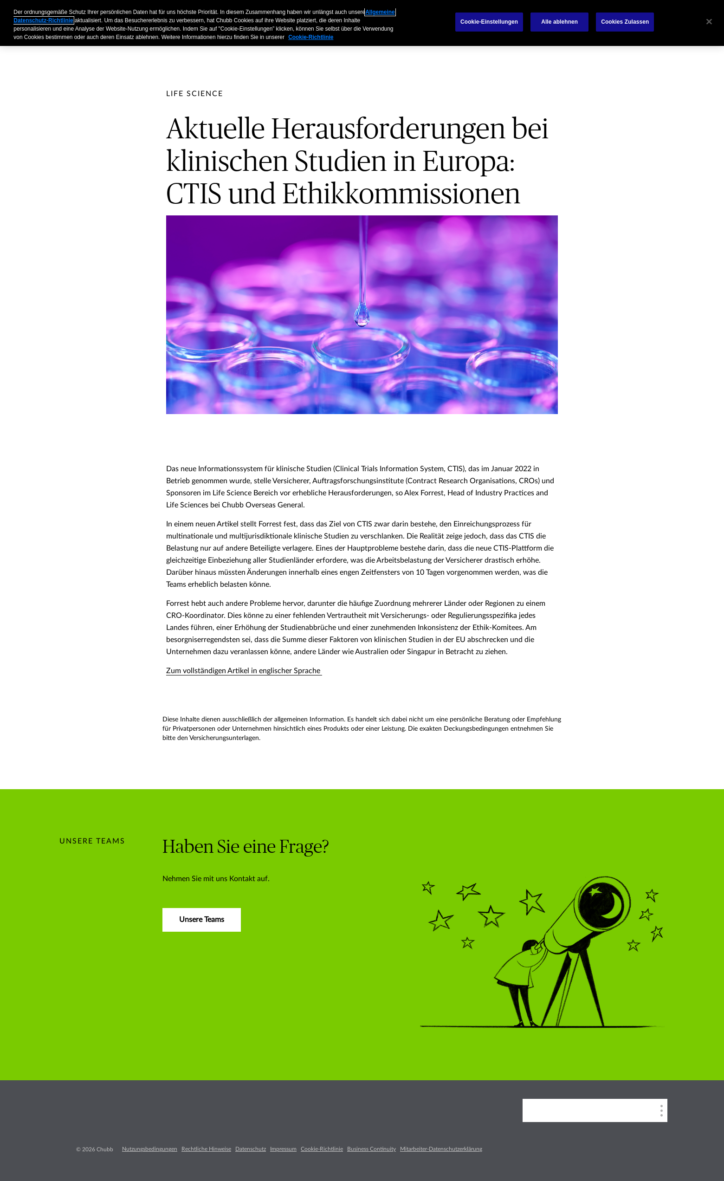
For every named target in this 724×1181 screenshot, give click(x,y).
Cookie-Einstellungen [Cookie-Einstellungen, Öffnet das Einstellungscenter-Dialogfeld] (489, 22)
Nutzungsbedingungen (149, 1149)
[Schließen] (709, 22)
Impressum (283, 1149)
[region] (362, 23)
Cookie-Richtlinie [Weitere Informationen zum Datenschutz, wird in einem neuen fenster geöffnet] (310, 37)
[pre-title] (194, 93)
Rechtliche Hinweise (206, 1149)
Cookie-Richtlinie (322, 1149)
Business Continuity (371, 1149)
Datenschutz (250, 1149)
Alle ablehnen (559, 22)
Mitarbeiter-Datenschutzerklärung (441, 1149)
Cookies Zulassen (625, 22)
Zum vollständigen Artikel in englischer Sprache (244, 671)
